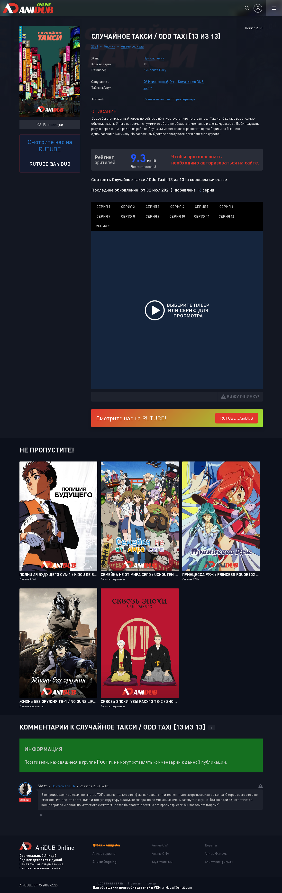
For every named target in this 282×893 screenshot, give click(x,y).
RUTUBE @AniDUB (49, 164)
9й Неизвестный (156, 81)
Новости (134, 883)
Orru (173, 81)
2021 (94, 46)
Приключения (154, 58)
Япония (109, 46)
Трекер (151, 883)
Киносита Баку (155, 70)
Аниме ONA (160, 853)
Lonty (148, 87)
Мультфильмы (162, 862)
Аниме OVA (160, 845)
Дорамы (211, 845)
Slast (42, 785)
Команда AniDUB (191, 81)
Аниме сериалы (132, 46)
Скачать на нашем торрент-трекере (169, 99)
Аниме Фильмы (216, 853)
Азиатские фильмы (219, 862)
